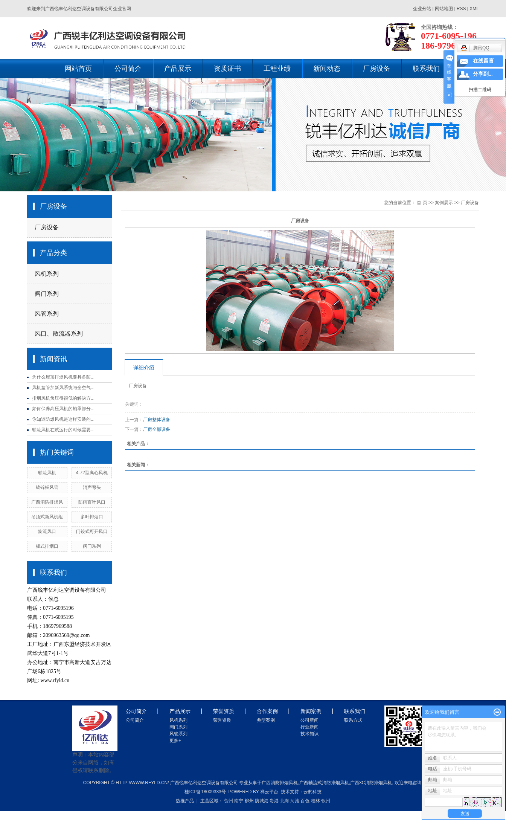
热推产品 (185, 800)
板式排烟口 (47, 546)
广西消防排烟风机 (280, 782)
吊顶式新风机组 (47, 516)
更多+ (175, 740)
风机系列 (47, 273)
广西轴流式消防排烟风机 (324, 782)
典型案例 (266, 720)
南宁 (238, 800)
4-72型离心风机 (92, 472)
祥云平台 (269, 791)
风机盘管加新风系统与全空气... (63, 387)
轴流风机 (47, 472)
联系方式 (353, 720)
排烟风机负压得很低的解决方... (63, 398)
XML (474, 8)
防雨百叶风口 (91, 502)
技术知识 (309, 733)
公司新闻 (309, 720)
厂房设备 (376, 68)
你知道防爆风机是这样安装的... (63, 419)
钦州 (325, 800)
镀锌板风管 (47, 487)
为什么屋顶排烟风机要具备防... (63, 377)
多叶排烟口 (92, 516)
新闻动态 (326, 68)
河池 (294, 800)
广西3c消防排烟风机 (371, 782)
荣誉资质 (222, 720)
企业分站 (422, 8)
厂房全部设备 (156, 429)
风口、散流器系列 (59, 333)
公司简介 (128, 68)
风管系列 (47, 313)
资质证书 (227, 68)
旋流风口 (47, 531)
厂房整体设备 (156, 419)
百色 (304, 800)
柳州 (249, 800)
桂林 (315, 800)
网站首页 (78, 68)
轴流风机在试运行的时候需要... (63, 429)
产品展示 (177, 68)
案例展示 (444, 202)
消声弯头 (92, 487)
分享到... (483, 74)
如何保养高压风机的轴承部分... (63, 408)
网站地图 (444, 8)
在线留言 (483, 61)
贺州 (228, 800)
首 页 (422, 202)
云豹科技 (312, 791)
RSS (461, 8)
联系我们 (426, 68)
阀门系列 (47, 293)
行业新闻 (309, 727)
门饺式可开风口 (92, 531)
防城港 (261, 800)
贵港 (274, 800)
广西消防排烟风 (47, 502)
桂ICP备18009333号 (205, 791)
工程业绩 (277, 68)
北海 (284, 800)
